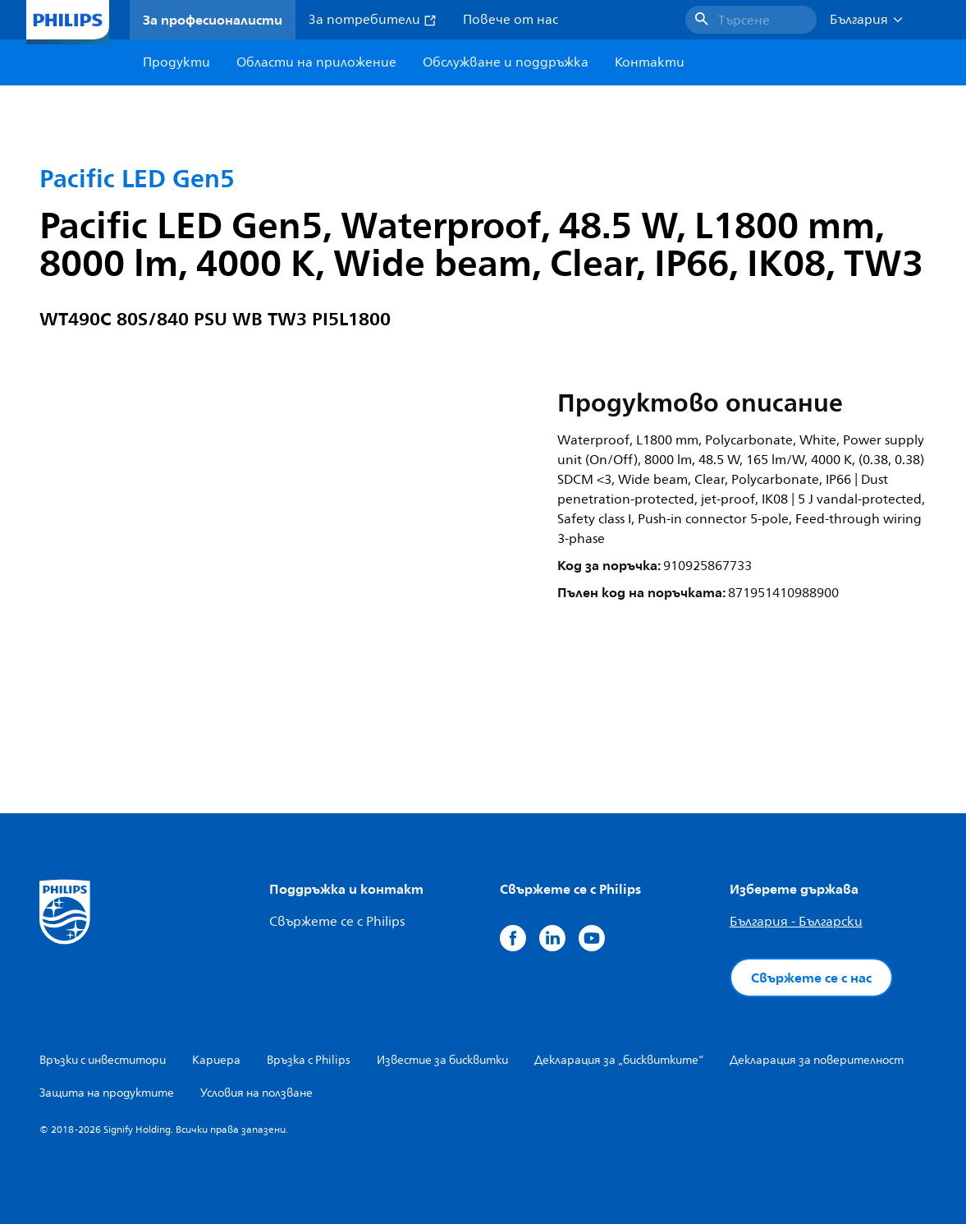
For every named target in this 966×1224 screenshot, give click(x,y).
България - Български (796, 921)
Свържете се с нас (811, 977)
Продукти (176, 62)
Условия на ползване (256, 1093)
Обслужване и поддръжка (505, 62)
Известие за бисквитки (442, 1060)
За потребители (373, 20)
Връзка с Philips (308, 1060)
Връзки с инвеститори (102, 1060)
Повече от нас (510, 20)
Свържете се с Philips (337, 921)
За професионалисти (212, 20)
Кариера (216, 1060)
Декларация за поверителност (817, 1060)
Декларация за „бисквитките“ (618, 1060)
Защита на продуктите (106, 1093)
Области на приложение (316, 62)
